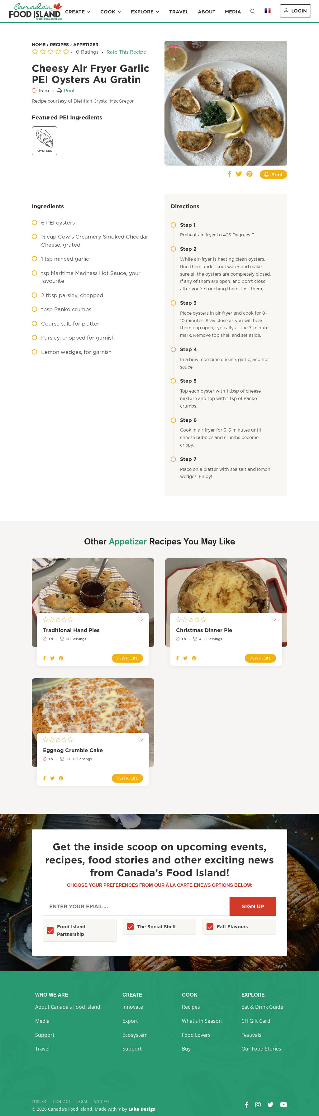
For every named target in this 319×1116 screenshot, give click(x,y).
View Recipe (127, 658)
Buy (186, 1048)
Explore (142, 11)
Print (69, 91)
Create (75, 11)
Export (130, 1020)
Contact (61, 1101)
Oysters (44, 140)
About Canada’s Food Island (67, 1006)
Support (45, 1034)
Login (295, 10)
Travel (178, 11)
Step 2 (184, 249)
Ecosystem (135, 1034)
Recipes (191, 1006)
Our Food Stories (261, 1048)
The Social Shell (156, 926)
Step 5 (184, 381)
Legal (82, 1101)
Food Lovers (196, 1034)
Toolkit (39, 1101)
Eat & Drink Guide (262, 1006)
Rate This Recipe (126, 52)
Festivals (251, 1034)
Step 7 (184, 459)
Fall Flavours (232, 926)
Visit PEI (101, 1101)
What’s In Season (202, 1020)
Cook (107, 11)
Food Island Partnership (71, 930)
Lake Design (141, 1109)
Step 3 (184, 303)
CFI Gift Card (255, 1020)
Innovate (132, 1006)
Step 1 (183, 225)
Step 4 (184, 349)
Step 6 (184, 420)
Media (233, 11)
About (207, 11)
